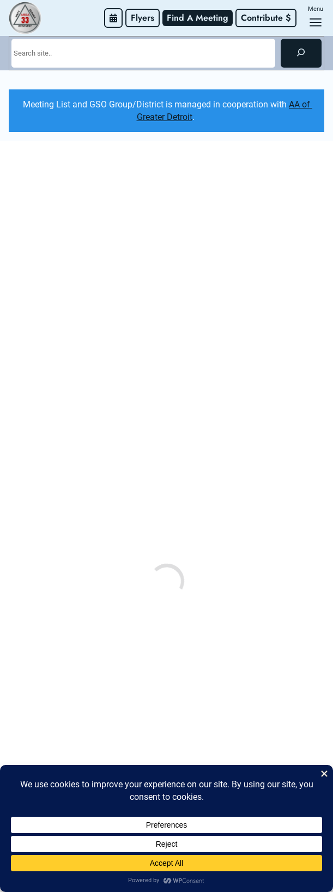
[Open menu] (315, 22)
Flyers (142, 17)
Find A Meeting (197, 17)
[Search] (301, 53)
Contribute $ (266, 17)
